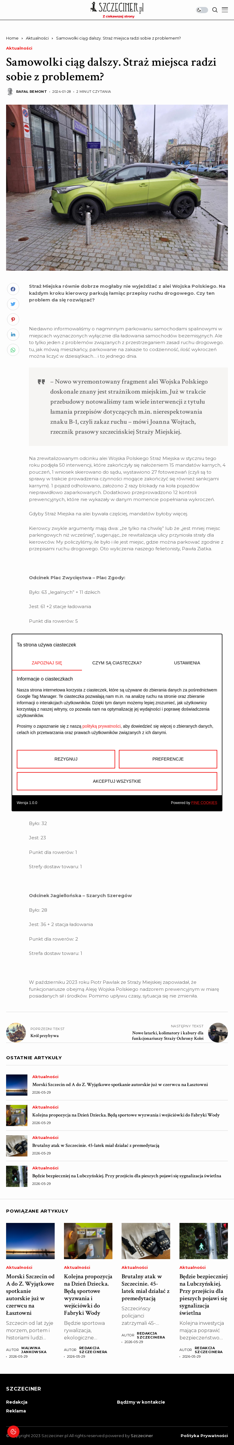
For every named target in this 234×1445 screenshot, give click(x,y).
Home (12, 38)
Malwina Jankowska (33, 1350)
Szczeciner (142, 1435)
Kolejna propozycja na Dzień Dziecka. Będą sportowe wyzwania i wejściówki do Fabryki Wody (126, 1115)
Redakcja (16, 1402)
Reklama (16, 1411)
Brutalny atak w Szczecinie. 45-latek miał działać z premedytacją (95, 1145)
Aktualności (37, 38)
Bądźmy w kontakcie (141, 1402)
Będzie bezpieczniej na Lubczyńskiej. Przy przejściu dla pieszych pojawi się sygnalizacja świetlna (126, 1176)
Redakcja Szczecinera (93, 1350)
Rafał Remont (31, 92)
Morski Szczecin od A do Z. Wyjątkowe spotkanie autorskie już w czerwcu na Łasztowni (120, 1084)
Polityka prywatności (204, 1435)
